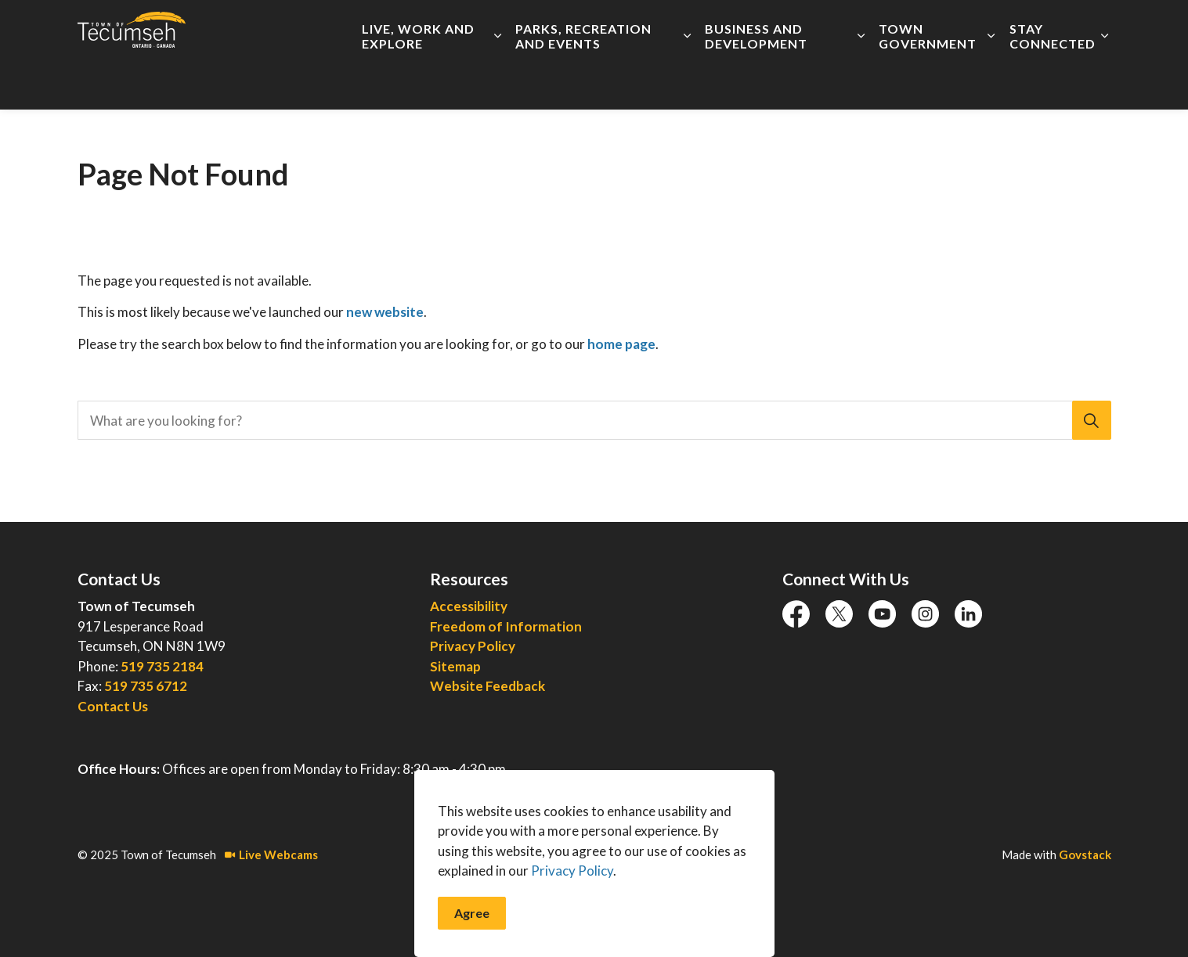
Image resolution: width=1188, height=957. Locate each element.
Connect (930, 27)
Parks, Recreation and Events (583, 82)
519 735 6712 (145, 686)
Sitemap (455, 666)
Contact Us (113, 706)
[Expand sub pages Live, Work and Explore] (498, 82)
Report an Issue (828, 27)
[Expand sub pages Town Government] (991, 82)
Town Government (928, 82)
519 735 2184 (162, 666)
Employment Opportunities (612, 27)
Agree (472, 939)
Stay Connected (1052, 82)
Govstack (1085, 854)
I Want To (1024, 27)
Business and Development (756, 82)
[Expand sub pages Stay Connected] (1104, 82)
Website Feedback (487, 686)
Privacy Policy (472, 646)
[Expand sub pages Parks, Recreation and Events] (687, 82)
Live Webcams (271, 854)
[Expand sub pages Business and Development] (861, 82)
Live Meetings (735, 27)
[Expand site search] (1095, 27)
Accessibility (493, 27)
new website (385, 312)
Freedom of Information (506, 626)
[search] (589, 420)
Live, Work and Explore (418, 82)
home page (621, 344)
